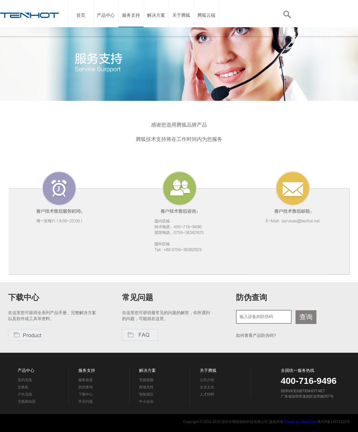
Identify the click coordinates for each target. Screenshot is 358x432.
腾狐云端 (206, 25)
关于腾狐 (181, 25)
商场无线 (146, 387)
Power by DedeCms (300, 422)
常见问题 (85, 401)
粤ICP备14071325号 (333, 422)
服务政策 (85, 380)
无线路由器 (27, 401)
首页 (80, 25)
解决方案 (156, 25)
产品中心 (106, 25)
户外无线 (25, 394)
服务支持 (131, 25)
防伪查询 (85, 387)
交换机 (23, 387)
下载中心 (85, 394)
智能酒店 (146, 394)
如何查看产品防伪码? (256, 335)
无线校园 (146, 380)
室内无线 (25, 380)
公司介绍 (207, 380)
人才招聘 (207, 394)
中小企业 (146, 401)
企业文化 (207, 387)
